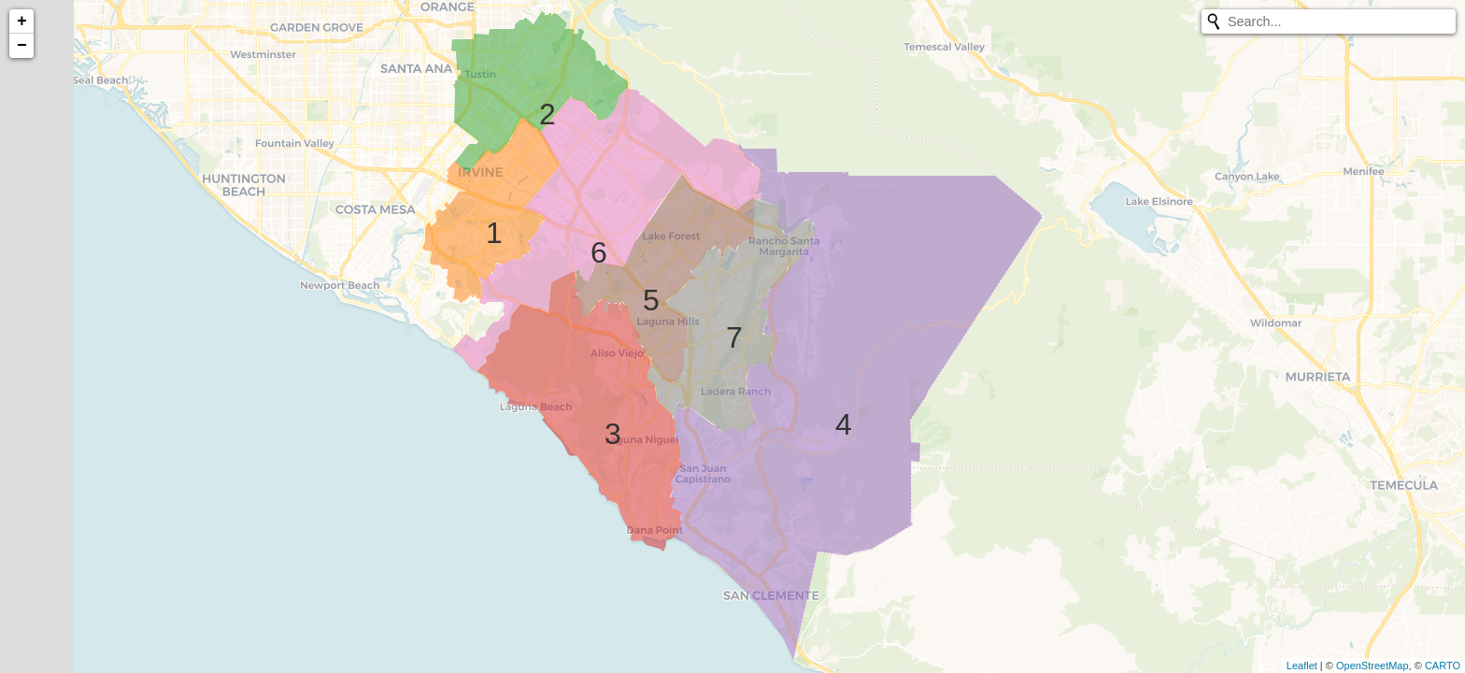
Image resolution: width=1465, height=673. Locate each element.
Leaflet (1302, 665)
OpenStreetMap (1372, 665)
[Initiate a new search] (1214, 21)
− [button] (22, 46)
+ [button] (22, 21)
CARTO (1442, 665)
